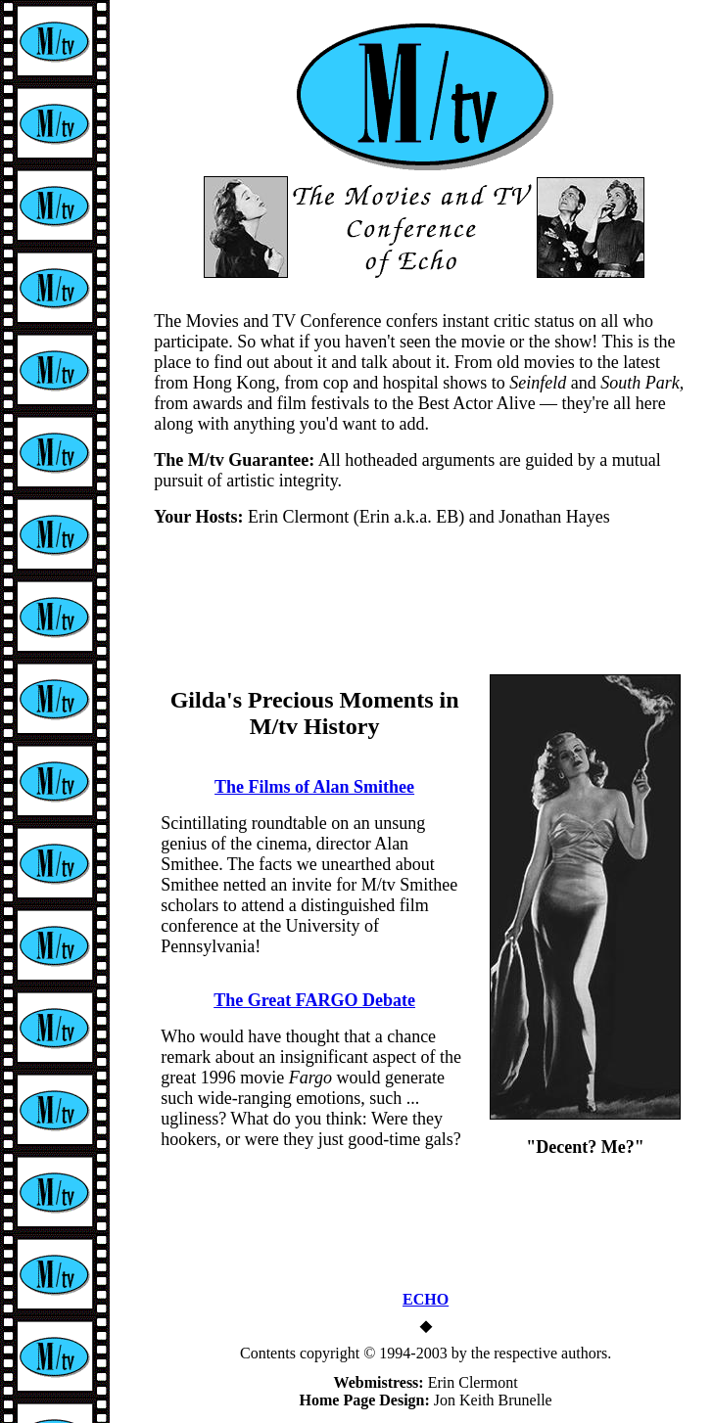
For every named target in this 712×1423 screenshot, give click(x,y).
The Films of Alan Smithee (314, 787)
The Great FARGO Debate (314, 1000)
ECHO (426, 1299)
